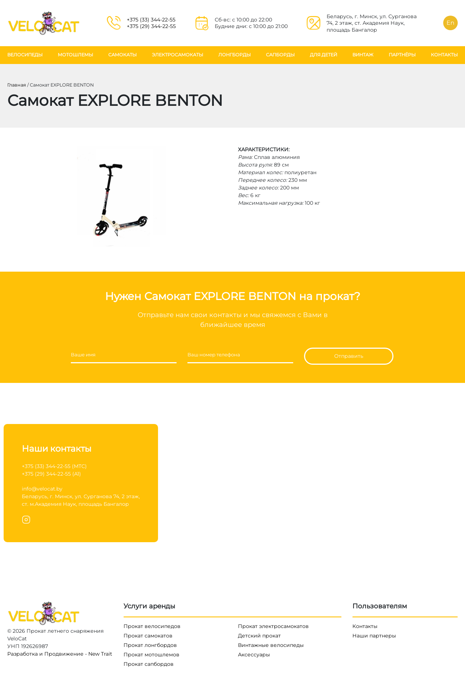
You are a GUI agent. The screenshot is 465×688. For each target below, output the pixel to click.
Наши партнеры (374, 635)
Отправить (348, 356)
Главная (16, 85)
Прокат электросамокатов (273, 626)
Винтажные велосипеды (271, 645)
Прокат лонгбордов (150, 645)
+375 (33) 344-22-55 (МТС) (54, 466)
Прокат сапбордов (149, 664)
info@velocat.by (42, 488)
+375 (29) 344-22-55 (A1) (51, 474)
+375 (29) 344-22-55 (151, 26)
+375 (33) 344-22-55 (151, 19)
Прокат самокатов (148, 635)
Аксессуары (254, 654)
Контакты (364, 626)
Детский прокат (259, 635)
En (450, 22)
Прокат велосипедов (152, 626)
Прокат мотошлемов (151, 654)
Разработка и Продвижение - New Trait (59, 654)
